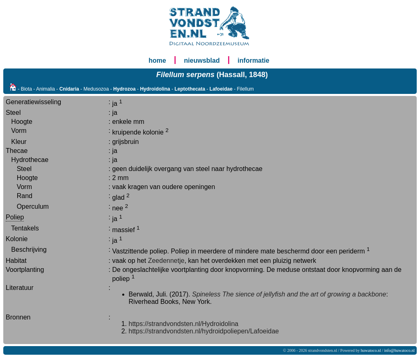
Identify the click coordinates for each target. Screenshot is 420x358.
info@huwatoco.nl (399, 350)
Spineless (206, 294)
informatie (253, 60)
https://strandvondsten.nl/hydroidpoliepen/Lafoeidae (204, 331)
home (157, 60)
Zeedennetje (166, 260)
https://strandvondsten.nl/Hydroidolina (184, 323)
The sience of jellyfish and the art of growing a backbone (304, 294)
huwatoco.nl (371, 350)
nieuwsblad (202, 60)
